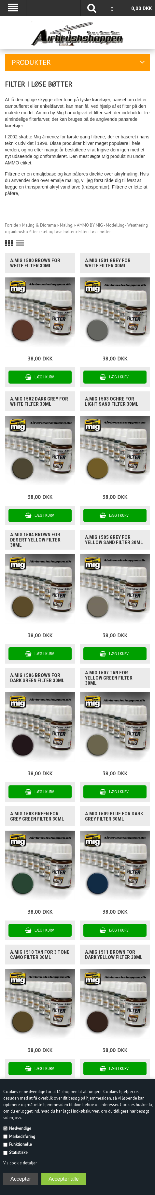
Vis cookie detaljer (20, 1163)
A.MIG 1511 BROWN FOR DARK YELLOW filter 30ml (114, 954)
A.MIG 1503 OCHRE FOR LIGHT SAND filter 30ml (111, 401)
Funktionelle (20, 1144)
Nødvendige (20, 1128)
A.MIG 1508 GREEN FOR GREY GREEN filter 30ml (37, 816)
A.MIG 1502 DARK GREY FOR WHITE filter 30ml (39, 401)
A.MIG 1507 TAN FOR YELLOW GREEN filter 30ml (109, 678)
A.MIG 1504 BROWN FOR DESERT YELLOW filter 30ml (35, 540)
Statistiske (18, 1152)
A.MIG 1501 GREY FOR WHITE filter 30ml (108, 263)
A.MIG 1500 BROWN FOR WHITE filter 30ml (35, 263)
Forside (11, 225)
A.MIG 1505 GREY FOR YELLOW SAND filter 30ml (114, 539)
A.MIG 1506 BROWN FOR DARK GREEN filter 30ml (37, 677)
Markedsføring (22, 1136)
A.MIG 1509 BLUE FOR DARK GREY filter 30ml (114, 816)
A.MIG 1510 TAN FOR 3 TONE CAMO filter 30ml (39, 954)
